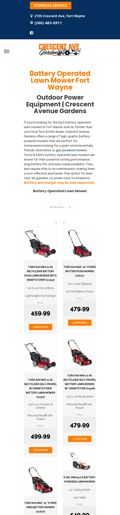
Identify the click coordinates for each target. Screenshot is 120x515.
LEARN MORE (40, 327)
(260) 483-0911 (48, 22)
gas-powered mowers (71, 150)
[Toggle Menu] (6, 51)
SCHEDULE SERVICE (50, 5)
